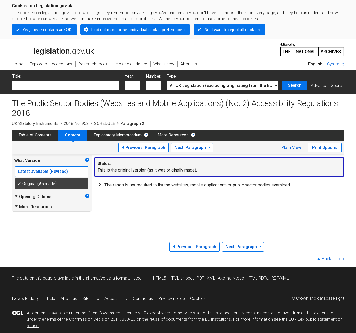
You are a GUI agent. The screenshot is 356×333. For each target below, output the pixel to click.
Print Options (324, 147)
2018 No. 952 (76, 123)
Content (72, 135)
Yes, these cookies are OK (47, 29)
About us (69, 298)
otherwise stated (189, 312)
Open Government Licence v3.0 (116, 312)
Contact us (143, 298)
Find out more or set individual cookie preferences (138, 29)
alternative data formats (108, 278)
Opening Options (33, 196)
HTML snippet (181, 278)
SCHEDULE (104, 123)
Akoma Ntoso (231, 278)
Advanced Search (327, 85)
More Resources (173, 135)
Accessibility (116, 298)
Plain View (291, 147)
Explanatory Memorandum (118, 135)
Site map (90, 298)
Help (51, 298)
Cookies (198, 298)
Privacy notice (171, 298)
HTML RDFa (258, 278)
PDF (200, 278)
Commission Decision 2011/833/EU (102, 319)
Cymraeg (335, 63)
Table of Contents (35, 135)
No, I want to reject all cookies (232, 29)
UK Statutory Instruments (35, 123)
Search (295, 85)
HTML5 (159, 278)
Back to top (333, 258)
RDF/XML (280, 278)
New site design (27, 298)
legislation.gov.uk (53, 49)
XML (211, 278)
